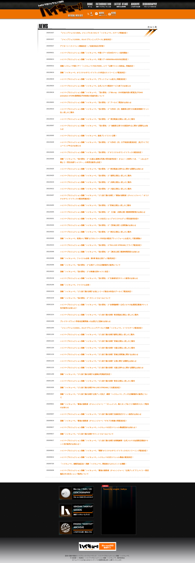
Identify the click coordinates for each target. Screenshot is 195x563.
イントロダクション (104, 1)
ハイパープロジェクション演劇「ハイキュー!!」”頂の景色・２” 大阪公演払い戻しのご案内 (95, 189)
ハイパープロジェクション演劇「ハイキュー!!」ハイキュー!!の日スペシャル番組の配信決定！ (97, 457)
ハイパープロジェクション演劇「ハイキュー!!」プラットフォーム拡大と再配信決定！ (93, 79)
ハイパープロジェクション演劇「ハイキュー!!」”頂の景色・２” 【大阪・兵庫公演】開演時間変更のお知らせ (102, 212)
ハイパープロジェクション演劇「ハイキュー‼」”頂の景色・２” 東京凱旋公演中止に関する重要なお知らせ (101, 169)
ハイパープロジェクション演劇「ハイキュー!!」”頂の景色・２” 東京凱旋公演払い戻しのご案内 (97, 119)
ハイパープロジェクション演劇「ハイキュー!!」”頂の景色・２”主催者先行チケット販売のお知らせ (99, 278)
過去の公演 (135, 1)
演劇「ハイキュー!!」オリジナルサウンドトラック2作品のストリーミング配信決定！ (93, 73)
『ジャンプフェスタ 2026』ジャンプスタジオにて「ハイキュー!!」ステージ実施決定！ (94, 33)
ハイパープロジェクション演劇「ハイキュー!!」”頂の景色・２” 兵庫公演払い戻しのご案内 (95, 182)
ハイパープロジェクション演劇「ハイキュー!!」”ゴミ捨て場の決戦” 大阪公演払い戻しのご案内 (97, 348)
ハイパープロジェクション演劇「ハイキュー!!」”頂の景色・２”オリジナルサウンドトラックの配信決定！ (101, 152)
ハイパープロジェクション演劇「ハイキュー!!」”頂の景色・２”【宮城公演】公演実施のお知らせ (98, 225)
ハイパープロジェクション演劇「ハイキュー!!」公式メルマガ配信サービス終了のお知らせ (95, 86)
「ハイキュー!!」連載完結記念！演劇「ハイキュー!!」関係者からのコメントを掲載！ (93, 464)
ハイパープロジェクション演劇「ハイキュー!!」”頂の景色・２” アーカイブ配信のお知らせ (95, 102)
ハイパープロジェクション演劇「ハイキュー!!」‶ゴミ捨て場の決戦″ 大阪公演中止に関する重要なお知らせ (101, 368)
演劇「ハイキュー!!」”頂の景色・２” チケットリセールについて (85, 298)
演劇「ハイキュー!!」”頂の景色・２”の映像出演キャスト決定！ (85, 272)
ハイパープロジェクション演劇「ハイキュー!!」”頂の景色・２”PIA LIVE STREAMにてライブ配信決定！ (101, 245)
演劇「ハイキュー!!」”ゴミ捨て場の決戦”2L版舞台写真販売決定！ (86, 374)
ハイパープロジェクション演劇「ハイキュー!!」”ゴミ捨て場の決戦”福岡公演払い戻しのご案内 (97, 335)
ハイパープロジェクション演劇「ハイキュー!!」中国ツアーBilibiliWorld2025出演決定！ (94, 59)
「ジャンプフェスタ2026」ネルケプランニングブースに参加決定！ (86, 39)
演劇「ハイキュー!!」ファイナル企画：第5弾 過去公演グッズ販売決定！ (88, 258)
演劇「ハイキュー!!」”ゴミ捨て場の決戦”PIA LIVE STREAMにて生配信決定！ (91, 388)
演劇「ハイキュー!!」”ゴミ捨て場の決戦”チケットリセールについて (86, 434)
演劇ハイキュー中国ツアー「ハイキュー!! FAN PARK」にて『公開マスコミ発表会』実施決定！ (97, 66)
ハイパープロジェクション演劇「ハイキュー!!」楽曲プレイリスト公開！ (88, 136)
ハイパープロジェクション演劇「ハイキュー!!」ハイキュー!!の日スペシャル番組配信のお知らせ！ (98, 427)
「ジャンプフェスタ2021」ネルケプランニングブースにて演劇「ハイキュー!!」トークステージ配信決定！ (101, 328)
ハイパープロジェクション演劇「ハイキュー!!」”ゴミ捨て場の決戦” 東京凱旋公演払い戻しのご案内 (99, 315)
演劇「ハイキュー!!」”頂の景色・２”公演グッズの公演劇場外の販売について (90, 265)
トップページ (89, 2)
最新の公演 (121, 1)
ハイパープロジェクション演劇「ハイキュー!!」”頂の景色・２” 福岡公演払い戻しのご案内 (95, 176)
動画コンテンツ (101, 11)
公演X (89, 10)
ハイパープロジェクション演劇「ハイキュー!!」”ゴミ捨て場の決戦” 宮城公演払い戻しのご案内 (97, 341)
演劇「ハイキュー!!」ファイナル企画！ (75, 285)
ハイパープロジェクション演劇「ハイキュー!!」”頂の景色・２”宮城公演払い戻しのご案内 (95, 205)
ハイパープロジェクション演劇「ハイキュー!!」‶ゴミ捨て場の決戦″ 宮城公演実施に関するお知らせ (99, 354)
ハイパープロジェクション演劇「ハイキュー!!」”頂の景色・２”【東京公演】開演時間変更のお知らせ (100, 252)
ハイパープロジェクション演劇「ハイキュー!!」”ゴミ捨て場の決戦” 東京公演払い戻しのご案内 (97, 381)
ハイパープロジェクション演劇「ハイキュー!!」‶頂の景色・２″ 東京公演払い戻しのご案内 (95, 232)
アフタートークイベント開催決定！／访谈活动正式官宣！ (82, 46)
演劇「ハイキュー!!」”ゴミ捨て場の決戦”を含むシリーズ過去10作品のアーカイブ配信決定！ (96, 291)
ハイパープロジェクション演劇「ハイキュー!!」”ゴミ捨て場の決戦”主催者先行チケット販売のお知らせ (100, 414)
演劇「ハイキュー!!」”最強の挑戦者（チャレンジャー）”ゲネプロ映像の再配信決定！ (93, 421)
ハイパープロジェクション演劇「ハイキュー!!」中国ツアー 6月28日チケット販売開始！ (94, 53)
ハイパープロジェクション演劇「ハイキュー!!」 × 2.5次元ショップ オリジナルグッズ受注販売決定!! (99, 219)
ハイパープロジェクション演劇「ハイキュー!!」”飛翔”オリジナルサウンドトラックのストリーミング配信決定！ (104, 451)
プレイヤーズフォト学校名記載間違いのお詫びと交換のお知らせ (85, 321)
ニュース (112, 10)
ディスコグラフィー (149, 2)
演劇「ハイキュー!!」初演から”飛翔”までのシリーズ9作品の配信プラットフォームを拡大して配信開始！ (101, 238)
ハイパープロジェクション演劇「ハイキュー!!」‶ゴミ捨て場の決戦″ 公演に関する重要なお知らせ (98, 361)
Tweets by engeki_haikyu (115, 489)
